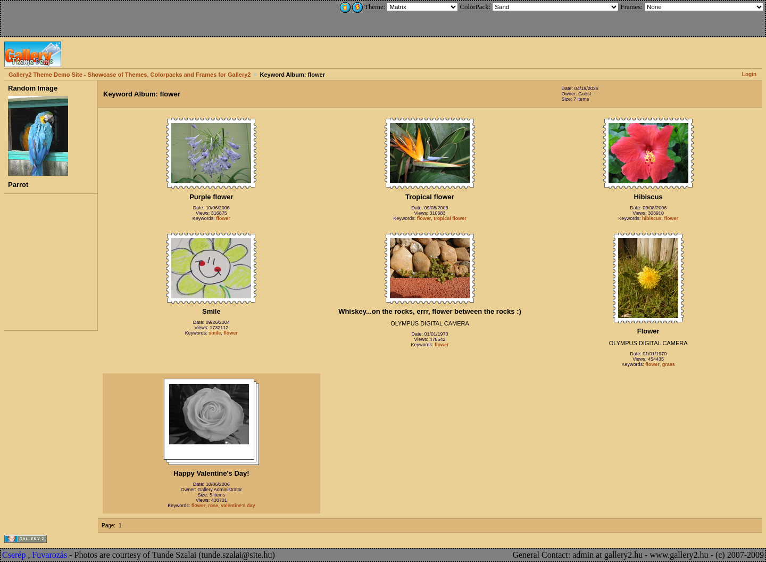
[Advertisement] (73, 17)
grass (668, 364)
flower (223, 218)
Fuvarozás (49, 554)
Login (749, 74)
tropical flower (450, 218)
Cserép (14, 554)
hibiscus (652, 218)
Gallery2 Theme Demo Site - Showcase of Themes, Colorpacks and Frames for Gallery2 (130, 74)
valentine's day (238, 505)
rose (213, 505)
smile (215, 333)
